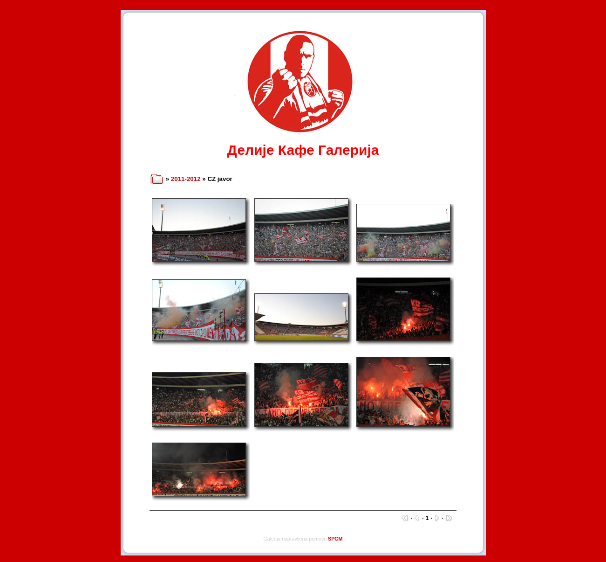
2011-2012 (186, 178)
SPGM (335, 538)
